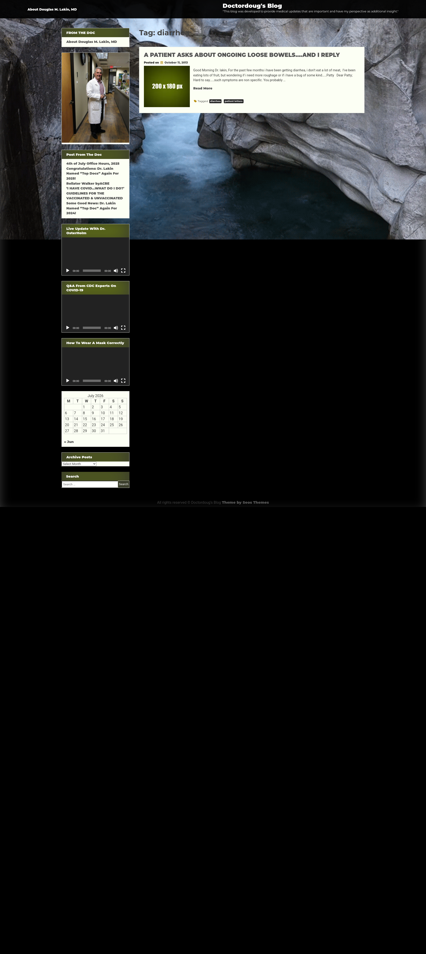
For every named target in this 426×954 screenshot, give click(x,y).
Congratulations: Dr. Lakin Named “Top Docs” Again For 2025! (92, 174)
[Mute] (116, 270)
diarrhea (215, 101)
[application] (95, 256)
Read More (202, 88)
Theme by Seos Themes (245, 502)
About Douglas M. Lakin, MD (52, 9)
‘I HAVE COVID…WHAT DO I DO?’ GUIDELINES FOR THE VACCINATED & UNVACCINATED (95, 193)
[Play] (67, 270)
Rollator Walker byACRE (87, 183)
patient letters (234, 101)
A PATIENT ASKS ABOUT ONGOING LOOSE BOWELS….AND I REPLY (242, 55)
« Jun (69, 442)
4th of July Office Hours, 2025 (92, 163)
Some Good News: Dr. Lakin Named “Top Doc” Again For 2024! (91, 208)
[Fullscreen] (123, 270)
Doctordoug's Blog (252, 5)
